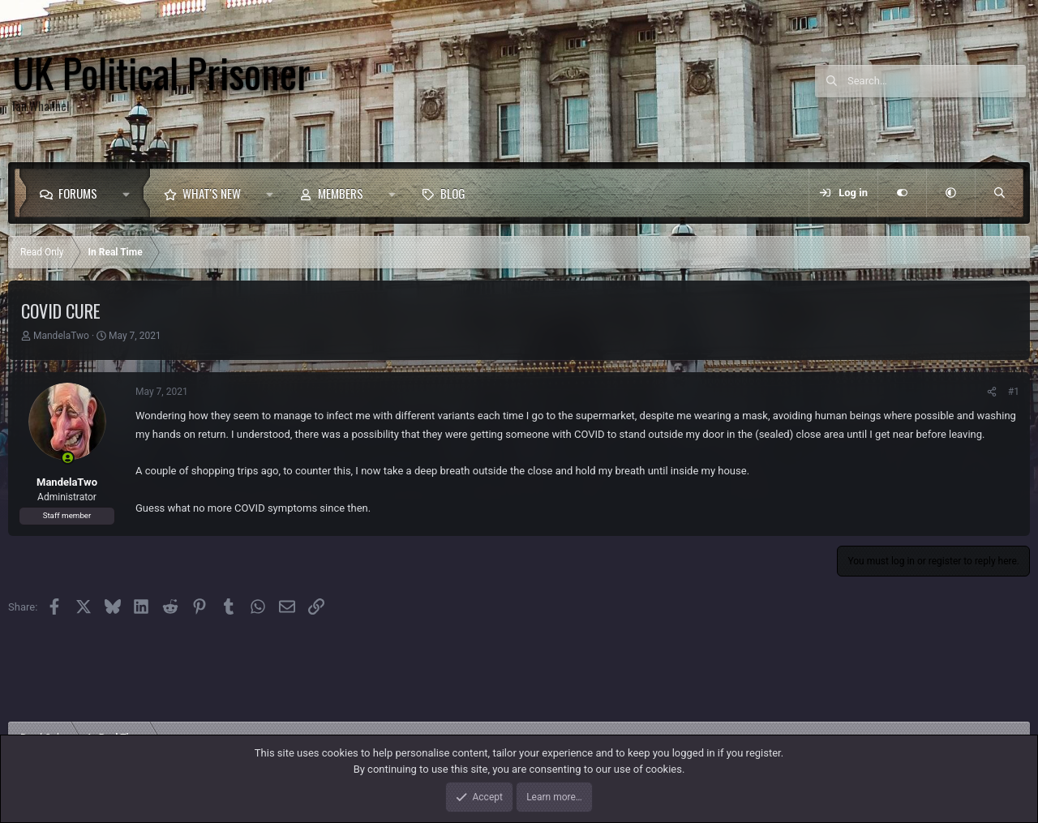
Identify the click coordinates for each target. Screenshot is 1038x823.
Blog (452, 193)
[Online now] (68, 458)
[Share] (991, 391)
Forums (77, 193)
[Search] (936, 81)
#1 (1013, 391)
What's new (211, 193)
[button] (130, 193)
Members (340, 193)
